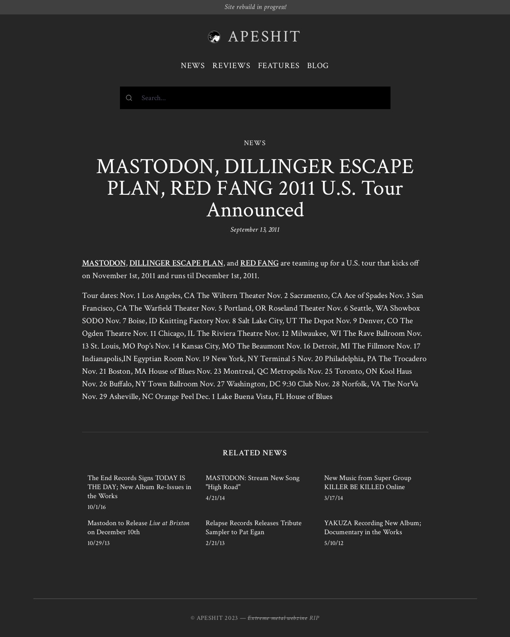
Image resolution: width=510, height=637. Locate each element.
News (193, 65)
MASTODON (104, 263)
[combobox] (255, 98)
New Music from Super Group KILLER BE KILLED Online (367, 482)
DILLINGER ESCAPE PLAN (176, 263)
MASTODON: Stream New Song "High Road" (252, 482)
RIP (314, 618)
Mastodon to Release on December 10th (138, 527)
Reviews (231, 65)
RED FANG (259, 263)
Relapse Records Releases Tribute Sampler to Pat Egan (254, 527)
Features (279, 65)
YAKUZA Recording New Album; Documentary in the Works (372, 527)
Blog (318, 65)
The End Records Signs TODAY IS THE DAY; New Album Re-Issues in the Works (139, 487)
